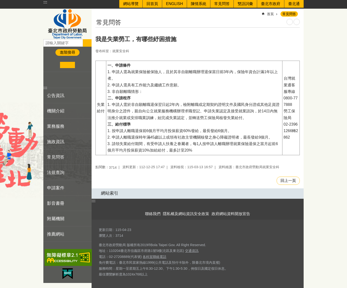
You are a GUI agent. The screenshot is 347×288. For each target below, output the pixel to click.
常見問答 (222, 4)
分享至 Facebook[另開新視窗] (49, 80)
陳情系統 (198, 4)
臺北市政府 (270, 4)
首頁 (270, 14)
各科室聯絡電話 (154, 257)
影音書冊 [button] (55, 203)
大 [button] (82, 65)
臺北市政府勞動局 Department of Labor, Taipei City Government (67, 24)
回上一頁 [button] (288, 181)
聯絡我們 (152, 214)
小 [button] (52, 65)
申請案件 (55, 188)
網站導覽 (131, 4)
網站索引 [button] (109, 193)
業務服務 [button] (55, 126)
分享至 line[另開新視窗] (63, 80)
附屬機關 (55, 218)
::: (45, 2)
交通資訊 (192, 251)
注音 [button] (297, 22)
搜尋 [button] (87, 42)
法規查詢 (55, 172)
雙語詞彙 (245, 4)
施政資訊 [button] (55, 141)
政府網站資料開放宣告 (231, 214)
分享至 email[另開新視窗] (71, 80)
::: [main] (98, 12)
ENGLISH (174, 4)
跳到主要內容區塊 (2, 2)
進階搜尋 (67, 52)
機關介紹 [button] (55, 111)
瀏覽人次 (105, 235)
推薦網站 (55, 234)
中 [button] (67, 65)
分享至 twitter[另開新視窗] (56, 80)
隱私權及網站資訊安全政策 (186, 214)
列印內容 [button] (290, 22)
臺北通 (294, 4)
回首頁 (152, 4)
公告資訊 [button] (55, 95)
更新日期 (105, 230)
